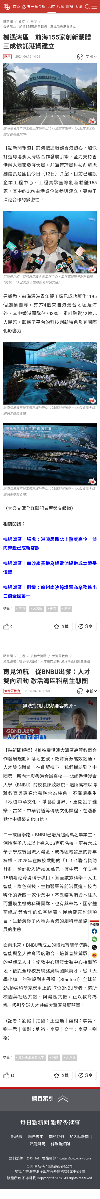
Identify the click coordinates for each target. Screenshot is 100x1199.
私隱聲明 (37, 1154)
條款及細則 (60, 1154)
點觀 (79, 7)
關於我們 (56, 1147)
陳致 (55, 1068)
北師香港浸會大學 (31, 1068)
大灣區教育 (12, 691)
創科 (67, 608)
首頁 (16, 7)
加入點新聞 (79, 1147)
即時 (51, 7)
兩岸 (7, 56)
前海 (21, 608)
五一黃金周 (36, 7)
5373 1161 (33, 1168)
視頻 (60, 7)
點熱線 (16, 1147)
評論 (70, 7)
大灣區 (37, 608)
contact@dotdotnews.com (75, 1168)
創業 (53, 608)
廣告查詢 (35, 1147)
